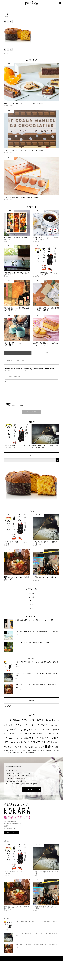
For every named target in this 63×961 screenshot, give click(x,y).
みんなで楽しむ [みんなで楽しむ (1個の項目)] (54, 725)
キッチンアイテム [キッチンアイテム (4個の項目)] (50, 730)
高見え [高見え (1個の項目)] (6, 750)
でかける (31, 593)
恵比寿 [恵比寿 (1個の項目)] (18, 742)
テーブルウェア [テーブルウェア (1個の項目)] (40, 733)
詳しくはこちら (31, 789)
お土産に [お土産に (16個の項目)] (36, 720)
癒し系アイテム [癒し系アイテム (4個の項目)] (13, 747)
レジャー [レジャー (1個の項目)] (13, 738)
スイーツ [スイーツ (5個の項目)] (33, 734)
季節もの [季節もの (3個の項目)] (43, 738)
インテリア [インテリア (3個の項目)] (32, 730)
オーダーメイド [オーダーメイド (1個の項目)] (40, 729)
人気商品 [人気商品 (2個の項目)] (26, 738)
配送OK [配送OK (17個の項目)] (49, 746)
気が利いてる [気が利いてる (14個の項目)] (45, 742)
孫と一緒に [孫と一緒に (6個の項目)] (51, 738)
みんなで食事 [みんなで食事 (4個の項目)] (8, 730)
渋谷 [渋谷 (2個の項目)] (54, 742)
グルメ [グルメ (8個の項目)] (12, 733)
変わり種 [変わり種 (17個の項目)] (34, 737)
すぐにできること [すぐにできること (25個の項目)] (16, 724)
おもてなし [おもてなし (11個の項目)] (25, 720)
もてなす (31, 597)
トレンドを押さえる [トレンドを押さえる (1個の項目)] (49, 733)
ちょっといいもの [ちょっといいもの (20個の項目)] (39, 724)
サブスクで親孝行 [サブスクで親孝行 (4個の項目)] (22, 734)
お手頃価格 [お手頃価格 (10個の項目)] (47, 720)
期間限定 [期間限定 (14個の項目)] (33, 742)
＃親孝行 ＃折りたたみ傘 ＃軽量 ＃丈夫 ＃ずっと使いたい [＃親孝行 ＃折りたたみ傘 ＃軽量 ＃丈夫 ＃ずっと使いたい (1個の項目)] (24, 750)
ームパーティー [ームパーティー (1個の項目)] (19, 738)
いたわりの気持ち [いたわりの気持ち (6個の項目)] (11, 720)
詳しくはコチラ (11, 832)
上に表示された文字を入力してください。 (16, 405)
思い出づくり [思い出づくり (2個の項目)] (13, 742)
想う (31, 600)
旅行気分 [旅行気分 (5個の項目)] (24, 742)
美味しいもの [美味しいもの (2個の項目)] (24, 747)
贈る (31, 608)
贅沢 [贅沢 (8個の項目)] (42, 747)
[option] (18, 436)
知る (31, 604)
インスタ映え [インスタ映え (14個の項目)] (21, 729)
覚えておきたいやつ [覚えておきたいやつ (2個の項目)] (34, 747)
